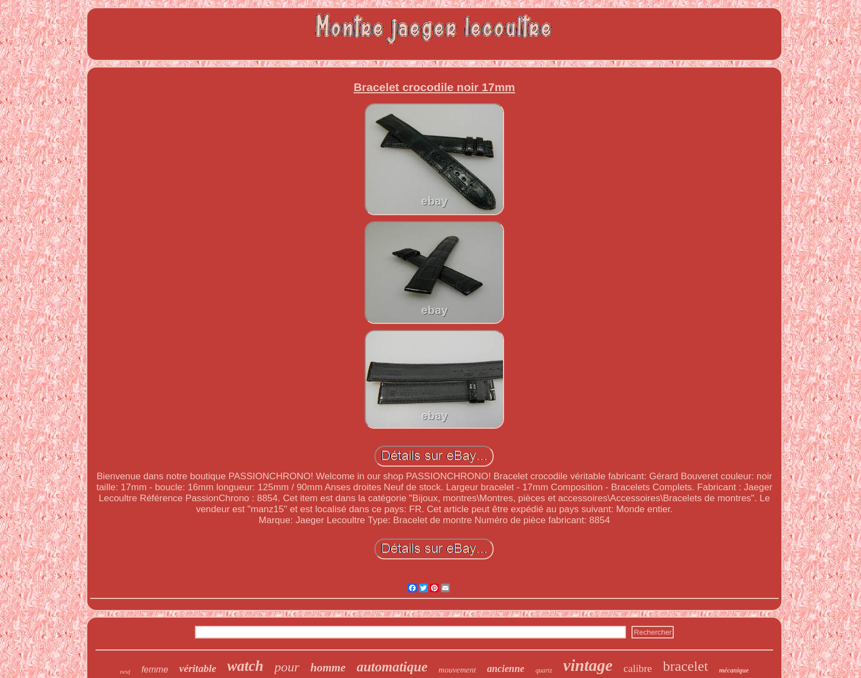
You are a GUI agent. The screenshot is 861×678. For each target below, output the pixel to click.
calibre (638, 668)
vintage (588, 665)
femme (154, 669)
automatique (391, 666)
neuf (125, 671)
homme (327, 667)
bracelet (685, 666)
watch (245, 666)
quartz (543, 670)
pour (287, 667)
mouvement (457, 669)
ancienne (505, 668)
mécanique (734, 670)
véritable (197, 668)
